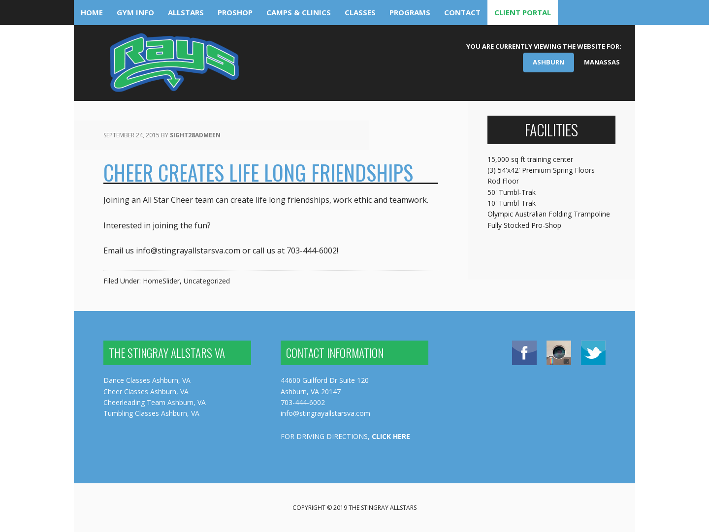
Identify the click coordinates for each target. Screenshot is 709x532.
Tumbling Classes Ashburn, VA (151, 413)
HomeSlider (161, 280)
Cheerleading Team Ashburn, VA (154, 402)
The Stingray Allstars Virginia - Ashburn (173, 66)
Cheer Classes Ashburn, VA (146, 391)
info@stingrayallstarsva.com (325, 413)
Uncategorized (207, 280)
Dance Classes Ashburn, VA (147, 380)
